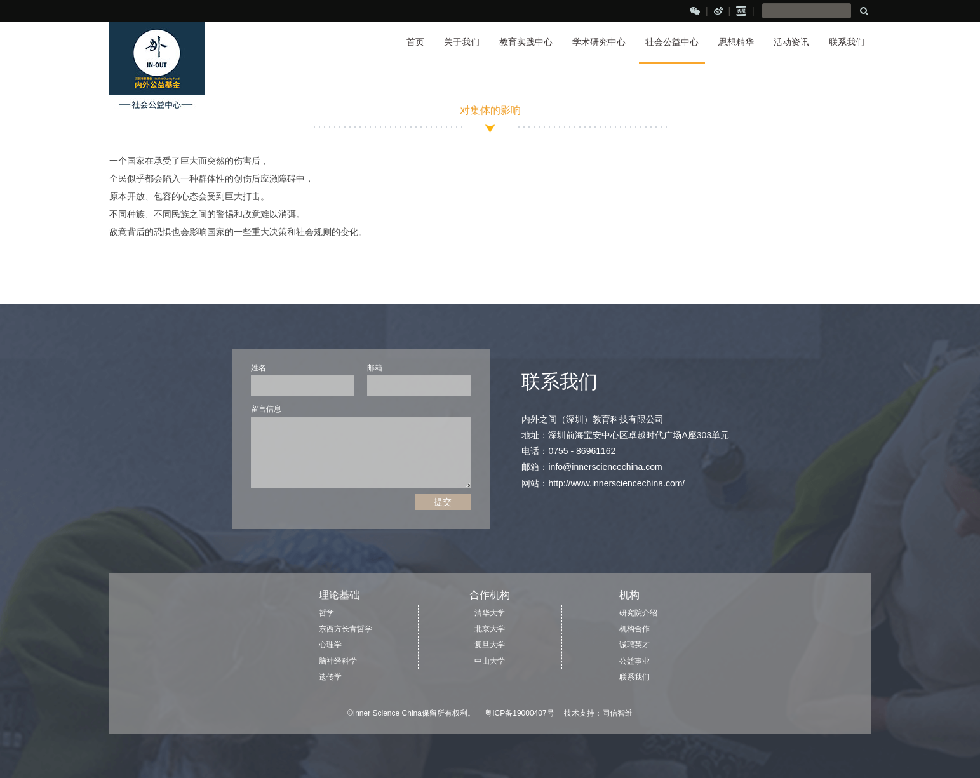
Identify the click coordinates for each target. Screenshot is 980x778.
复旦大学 (489, 644)
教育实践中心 (526, 42)
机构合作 (634, 628)
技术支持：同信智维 (598, 713)
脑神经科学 (338, 661)
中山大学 (489, 661)
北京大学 (489, 628)
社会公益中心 (672, 42)
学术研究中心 (599, 42)
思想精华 (736, 42)
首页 (415, 42)
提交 (443, 502)
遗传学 (330, 677)
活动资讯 (791, 42)
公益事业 (634, 661)
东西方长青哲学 (345, 628)
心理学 (330, 644)
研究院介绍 (638, 612)
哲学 (326, 612)
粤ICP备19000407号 (519, 713)
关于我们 (462, 42)
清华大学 (489, 612)
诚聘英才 (634, 644)
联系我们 (846, 42)
